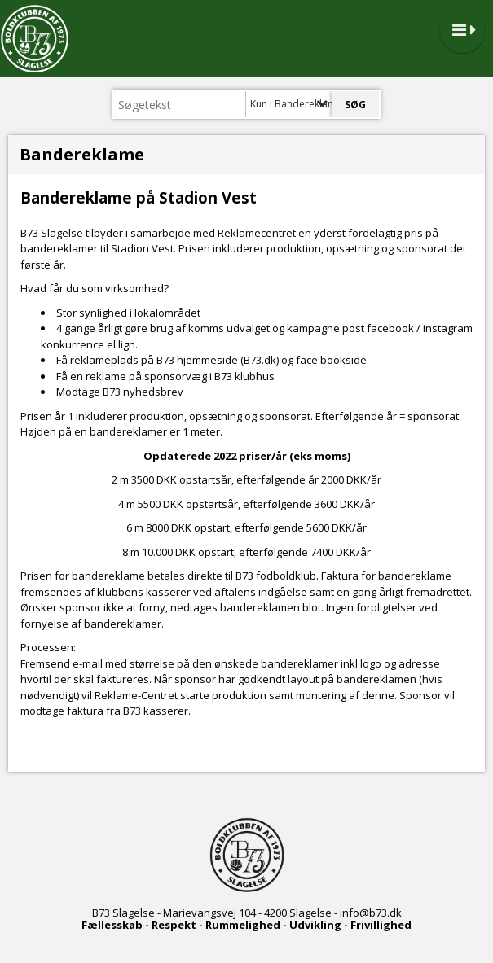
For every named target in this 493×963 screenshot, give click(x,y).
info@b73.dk (371, 912)
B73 (101, 912)
